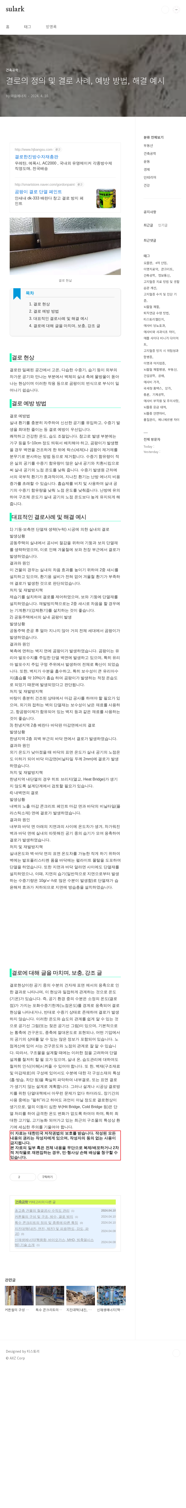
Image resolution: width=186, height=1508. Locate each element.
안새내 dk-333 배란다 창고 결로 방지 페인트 (49, 201)
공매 (161, 375)
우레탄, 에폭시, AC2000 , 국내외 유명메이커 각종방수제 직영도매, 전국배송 (63, 166)
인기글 (163, 225)
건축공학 (21, 1341)
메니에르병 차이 (168, 419)
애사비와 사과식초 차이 (159, 331)
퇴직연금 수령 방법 (156, 313)
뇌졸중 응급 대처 (155, 407)
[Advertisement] (65, 428)
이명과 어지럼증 (154, 363)
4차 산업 (161, 262)
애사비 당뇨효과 (154, 325)
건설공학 (149, 375)
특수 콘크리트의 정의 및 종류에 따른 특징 (46, 1361)
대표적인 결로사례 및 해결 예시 (60, 318)
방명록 (51, 26)
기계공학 (158, 394)
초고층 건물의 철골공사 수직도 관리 (42, 1349)
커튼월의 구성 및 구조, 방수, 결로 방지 (44, 1355)
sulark (15, 9)
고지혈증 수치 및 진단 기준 (160, 297)
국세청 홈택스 (153, 388)
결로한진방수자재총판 (36, 156)
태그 (27, 26)
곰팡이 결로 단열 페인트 (38, 191)
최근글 (148, 225)
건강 (147, 185)
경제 (147, 169)
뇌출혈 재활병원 (154, 369)
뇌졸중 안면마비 (154, 413)
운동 (147, 161)
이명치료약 (151, 269)
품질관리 (149, 419)
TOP (176, 1492)
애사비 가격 (151, 382)
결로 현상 (41, 304)
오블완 (148, 262)
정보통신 (164, 275)
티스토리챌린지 (154, 319)
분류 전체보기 (153, 137)
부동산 (148, 145)
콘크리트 (167, 269)
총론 (146, 394)
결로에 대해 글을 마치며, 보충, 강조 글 (66, 326)
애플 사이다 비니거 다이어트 (161, 341)
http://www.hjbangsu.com (34, 149)
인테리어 (150, 177)
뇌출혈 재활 (151, 306)
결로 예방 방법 (46, 311)
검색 (165, 9)
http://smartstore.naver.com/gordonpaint (45, 184)
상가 (168, 388)
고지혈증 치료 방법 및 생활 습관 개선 (161, 284)
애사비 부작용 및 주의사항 (161, 400)
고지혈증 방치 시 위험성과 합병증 (161, 353)
